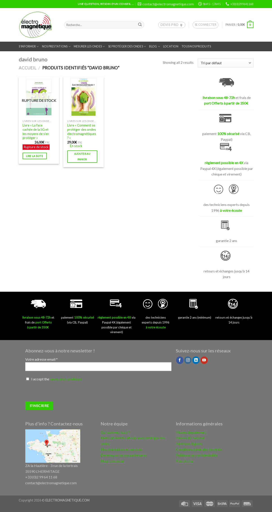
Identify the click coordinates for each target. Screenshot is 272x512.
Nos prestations (56, 46)
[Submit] (140, 25)
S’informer (29, 46)
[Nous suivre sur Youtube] (204, 360)
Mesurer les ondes (89, 46)
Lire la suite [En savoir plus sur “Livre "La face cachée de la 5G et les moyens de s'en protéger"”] (34, 155)
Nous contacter (112, 461)
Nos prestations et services (121, 449)
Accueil (27, 67)
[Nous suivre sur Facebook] (179, 360)
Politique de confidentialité (196, 455)
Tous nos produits (196, 46)
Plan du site (184, 461)
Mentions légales (189, 443)
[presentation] (59, 392)
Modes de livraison (190, 438)
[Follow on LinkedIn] (196, 360)
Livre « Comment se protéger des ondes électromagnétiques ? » (81, 131)
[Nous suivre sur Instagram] (188, 360)
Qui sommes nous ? (115, 432)
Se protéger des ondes (127, 46)
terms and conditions (66, 379)
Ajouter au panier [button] (82, 156)
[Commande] (225, 63)
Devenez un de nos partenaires (124, 455)
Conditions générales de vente (199, 449)
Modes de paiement (191, 432)
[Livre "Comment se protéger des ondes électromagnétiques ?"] (83, 97)
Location (170, 46)
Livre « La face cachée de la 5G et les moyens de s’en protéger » (36, 131)
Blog (154, 46)
